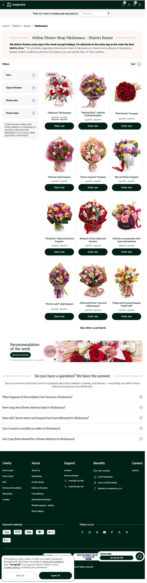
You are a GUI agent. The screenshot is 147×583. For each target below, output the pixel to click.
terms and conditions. (53, 562)
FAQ (4, 482)
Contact (67, 470)
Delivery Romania (39, 488)
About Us (36, 470)
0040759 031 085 (73, 481)
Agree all (55, 575)
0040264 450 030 (74, 486)
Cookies (5, 499)
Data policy (7, 494)
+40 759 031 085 (116, 558)
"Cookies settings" (12, 567)
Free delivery (38, 494)
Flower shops (38, 482)
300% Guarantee (103, 476)
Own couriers (102, 471)
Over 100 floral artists (105, 483)
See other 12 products (93, 328)
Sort (136, 64)
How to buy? (8, 476)
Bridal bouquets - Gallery (43, 505)
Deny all (20, 575)
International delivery (41, 499)
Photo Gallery (38, 511)
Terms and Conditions (12, 488)
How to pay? (7, 470)
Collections (37, 476)
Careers (135, 470)
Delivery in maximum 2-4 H (108, 488)
